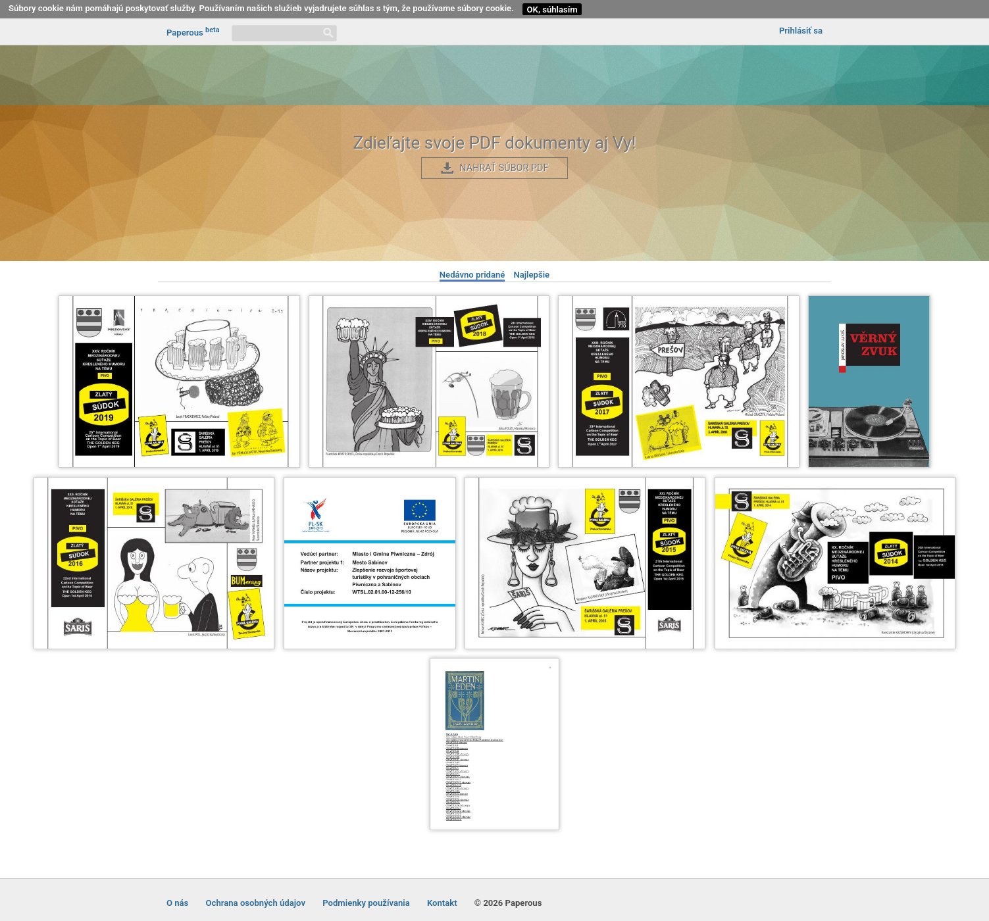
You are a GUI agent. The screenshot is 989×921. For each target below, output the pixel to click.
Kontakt (442, 903)
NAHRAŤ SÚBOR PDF (503, 168)
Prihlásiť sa (801, 31)
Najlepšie (531, 275)
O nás (177, 903)
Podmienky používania (366, 903)
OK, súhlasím (552, 9)
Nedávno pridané (472, 275)
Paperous (193, 31)
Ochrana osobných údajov (255, 903)
